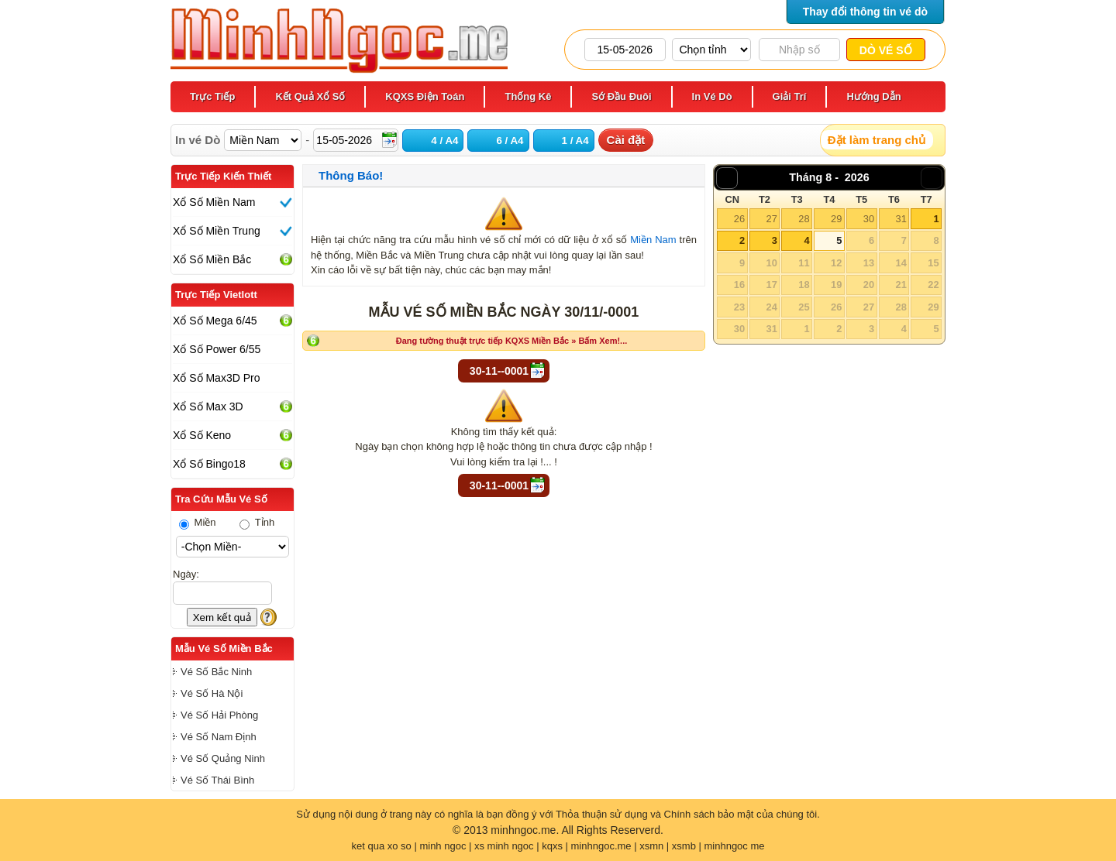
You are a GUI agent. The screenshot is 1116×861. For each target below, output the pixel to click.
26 (739, 219)
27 (771, 219)
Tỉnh (256, 522)
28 (803, 219)
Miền (197, 522)
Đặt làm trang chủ (876, 139)
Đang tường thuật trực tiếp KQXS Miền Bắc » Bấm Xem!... (512, 340)
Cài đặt (626, 139)
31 (900, 219)
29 (836, 219)
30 (868, 219)
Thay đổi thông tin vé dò (865, 11)
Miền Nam (653, 239)
